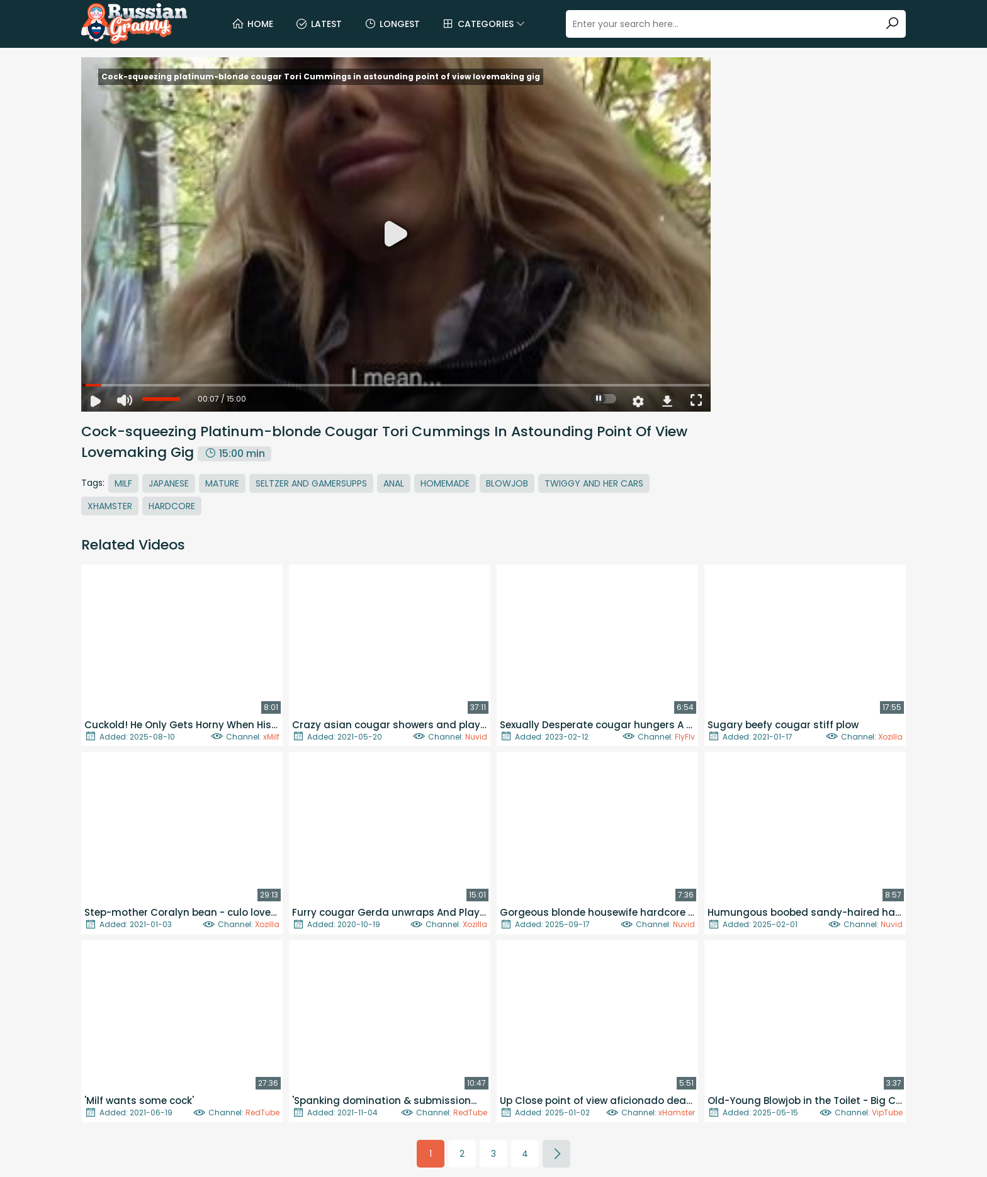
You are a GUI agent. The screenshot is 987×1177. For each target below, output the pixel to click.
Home (252, 24)
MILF (123, 483)
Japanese (169, 483)
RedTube (262, 1112)
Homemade (445, 483)
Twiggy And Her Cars (593, 483)
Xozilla (890, 736)
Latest (318, 24)
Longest (392, 24)
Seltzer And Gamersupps (311, 483)
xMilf (271, 736)
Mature (222, 483)
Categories (483, 24)
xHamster (676, 1112)
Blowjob (507, 483)
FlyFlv (685, 736)
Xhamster (109, 506)
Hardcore (172, 506)
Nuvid (476, 736)
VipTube (887, 1112)
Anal (393, 483)
